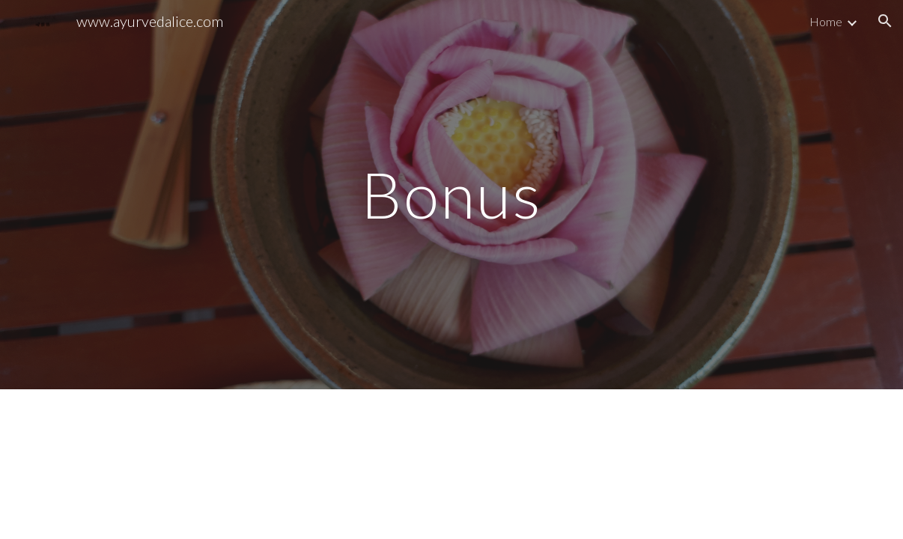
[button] (885, 21)
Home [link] (825, 21)
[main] (451, 194)
